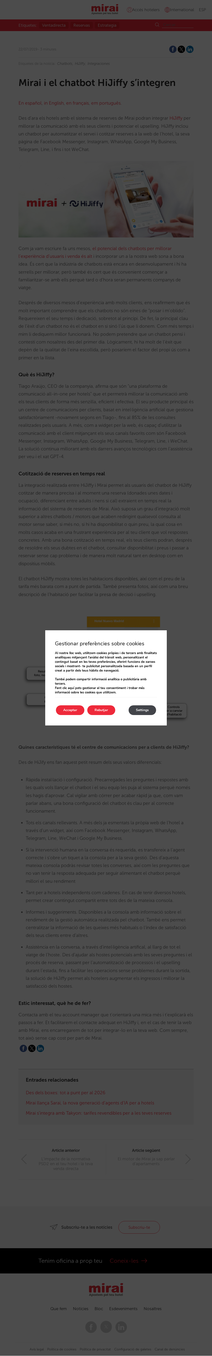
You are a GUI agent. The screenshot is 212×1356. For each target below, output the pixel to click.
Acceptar (70, 710)
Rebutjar (101, 710)
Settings (142, 710)
